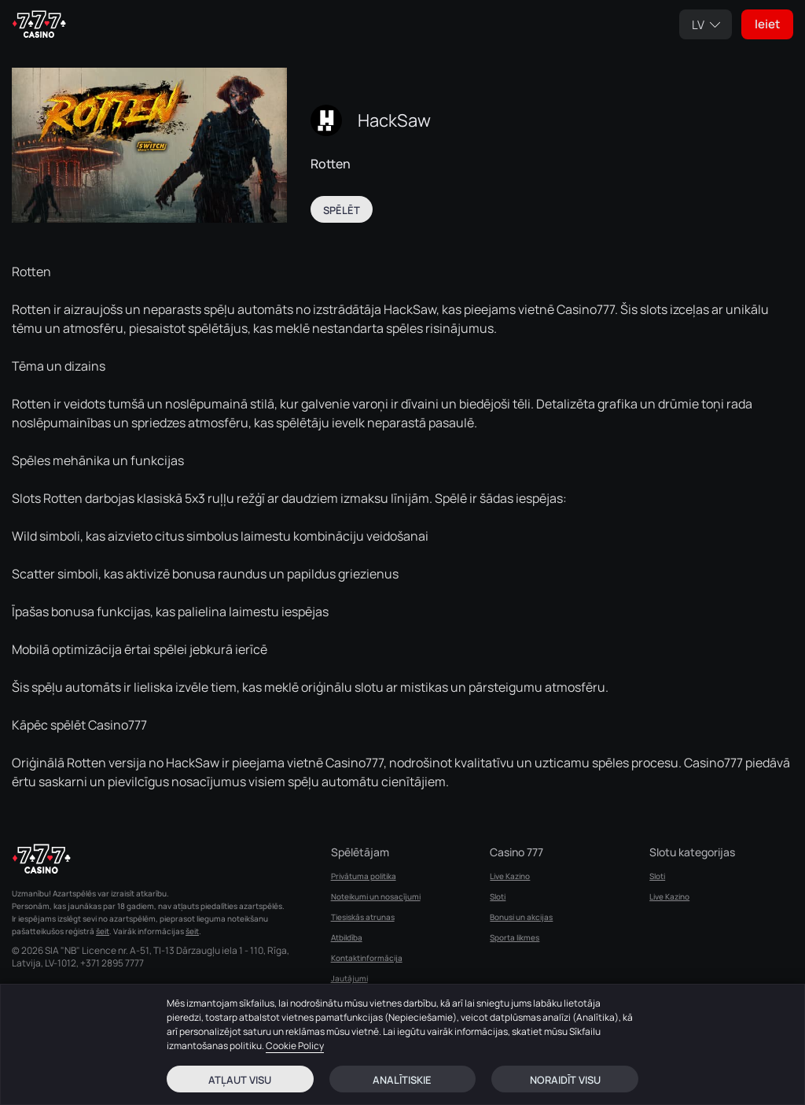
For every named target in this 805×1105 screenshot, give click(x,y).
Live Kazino (510, 875)
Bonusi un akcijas (521, 916)
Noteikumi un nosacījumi (376, 896)
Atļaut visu (239, 1080)
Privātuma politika (363, 875)
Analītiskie (402, 1080)
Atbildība (346, 937)
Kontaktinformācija (366, 957)
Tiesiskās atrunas (363, 916)
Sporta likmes (514, 937)
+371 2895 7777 (112, 963)
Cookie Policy (295, 1045)
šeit (102, 931)
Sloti (497, 896)
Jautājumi (349, 978)
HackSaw (394, 120)
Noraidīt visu (565, 1080)
